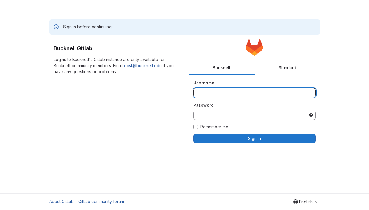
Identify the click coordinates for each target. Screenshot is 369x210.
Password (203, 105)
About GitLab (61, 201)
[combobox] (305, 201)
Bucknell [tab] (221, 67)
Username (203, 82)
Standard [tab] (287, 67)
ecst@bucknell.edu (143, 65)
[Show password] (311, 115)
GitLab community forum (101, 201)
